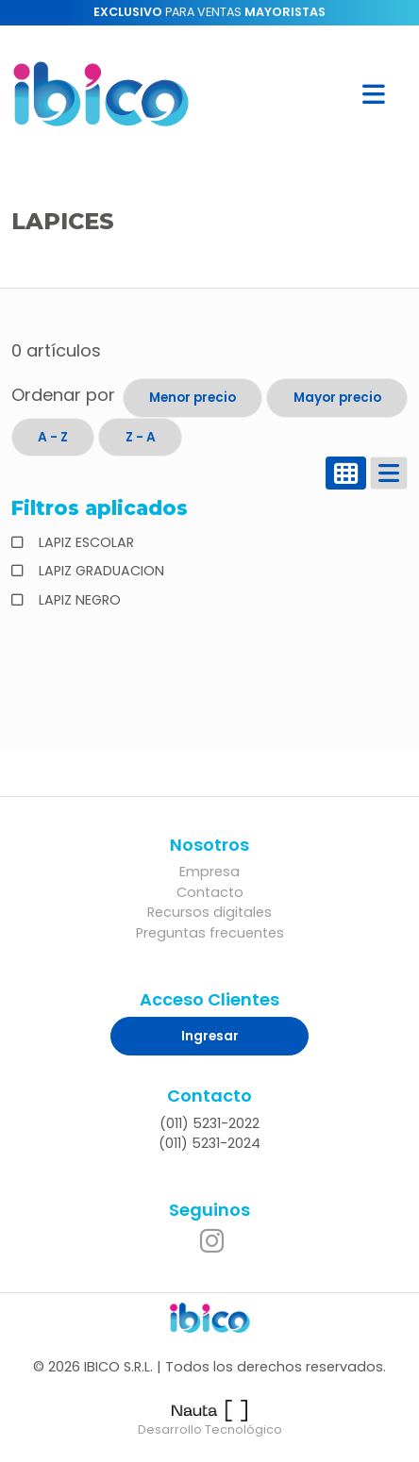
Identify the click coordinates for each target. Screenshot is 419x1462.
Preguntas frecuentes (210, 932)
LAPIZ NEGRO (78, 599)
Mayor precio (337, 398)
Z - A (141, 437)
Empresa (209, 871)
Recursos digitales (209, 912)
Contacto (209, 892)
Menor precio (192, 398)
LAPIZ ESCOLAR (84, 542)
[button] (373, 94)
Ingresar (210, 1036)
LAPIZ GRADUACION (99, 570)
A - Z (53, 437)
